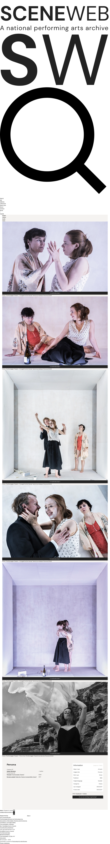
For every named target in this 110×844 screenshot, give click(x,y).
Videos (4, 217)
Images (4, 215)
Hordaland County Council (7, 831)
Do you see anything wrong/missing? (87, 799)
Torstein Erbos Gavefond (6, 827)
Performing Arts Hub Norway (19, 841)
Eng (2, 214)
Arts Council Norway (5, 817)
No (1, 210)
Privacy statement (5, 843)
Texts (3, 220)
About (1, 207)
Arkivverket (3, 838)
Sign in (28, 815)
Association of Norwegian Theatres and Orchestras (13, 821)
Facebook (78, 795)
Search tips (3, 205)
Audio (3, 219)
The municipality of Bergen (7, 824)
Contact (2, 208)
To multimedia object (54, 293)
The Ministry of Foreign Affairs (8, 822)
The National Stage (5, 833)
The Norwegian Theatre (18, 776)
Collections (3, 203)
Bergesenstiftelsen (5, 834)
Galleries (2, 202)
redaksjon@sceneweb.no (6, 812)
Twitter (85, 795)
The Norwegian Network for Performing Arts (11, 819)
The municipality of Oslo (6, 836)
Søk (1, 200)
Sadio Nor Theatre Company (23, 778)
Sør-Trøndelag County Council (8, 826)
